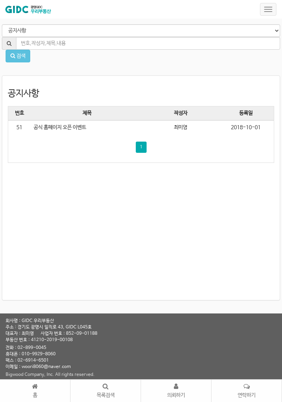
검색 (17, 56)
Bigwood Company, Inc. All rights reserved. (50, 374)
